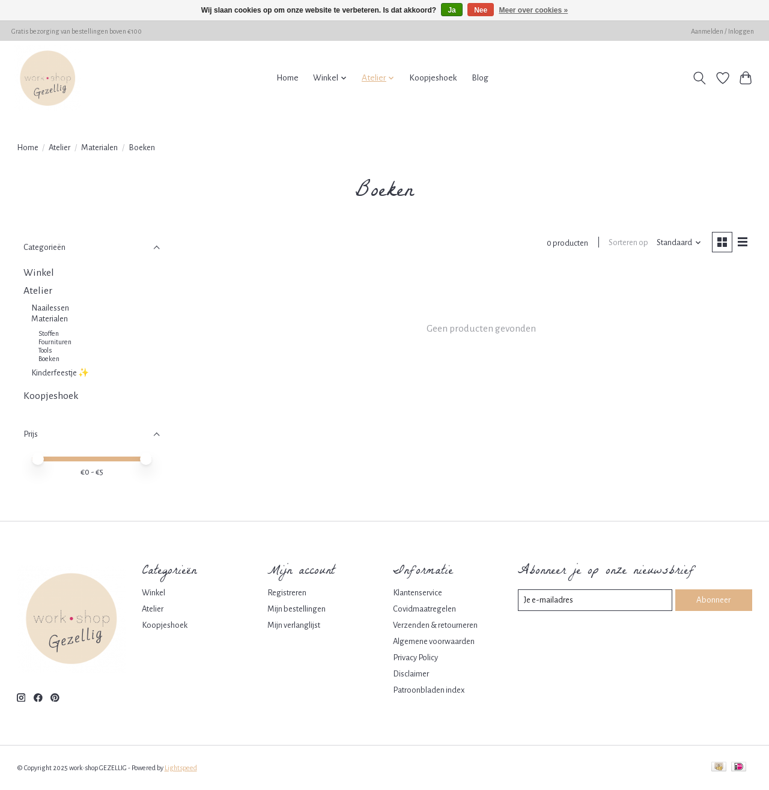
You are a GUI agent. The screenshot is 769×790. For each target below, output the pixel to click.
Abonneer (714, 599)
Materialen (99, 147)
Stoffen (48, 333)
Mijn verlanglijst (293, 625)
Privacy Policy (415, 657)
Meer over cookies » (533, 10)
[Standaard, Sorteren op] (678, 243)
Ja (451, 10)
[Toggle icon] (699, 78)
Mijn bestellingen (296, 608)
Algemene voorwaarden (434, 641)
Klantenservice (417, 592)
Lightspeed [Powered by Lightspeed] (181, 767)
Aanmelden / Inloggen (722, 31)
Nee (480, 10)
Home (287, 77)
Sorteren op (628, 243)
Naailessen (50, 307)
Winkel (38, 272)
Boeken (48, 358)
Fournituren (54, 341)
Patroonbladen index (428, 689)
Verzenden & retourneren (435, 625)
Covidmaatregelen (424, 608)
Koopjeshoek (433, 77)
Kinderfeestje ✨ (60, 372)
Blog (480, 77)
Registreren (286, 592)
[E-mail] (595, 600)
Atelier (59, 147)
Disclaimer (411, 673)
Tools (45, 350)
